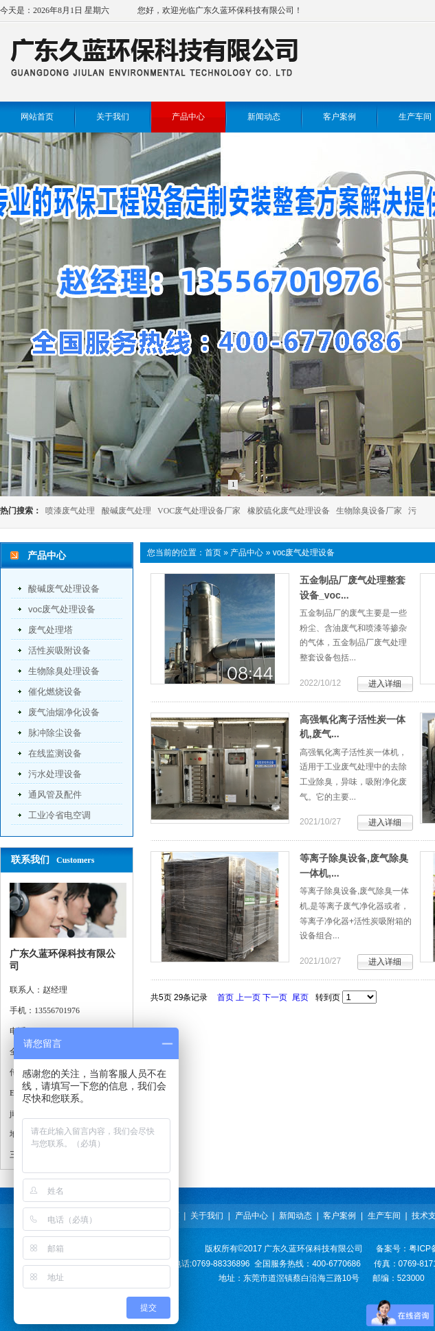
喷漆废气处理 (70, 511)
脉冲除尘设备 (55, 733)
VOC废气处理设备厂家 (199, 511)
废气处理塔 (50, 630)
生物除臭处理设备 (64, 671)
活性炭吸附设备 (59, 650)
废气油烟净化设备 (64, 712)
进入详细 (384, 683)
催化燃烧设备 (55, 691)
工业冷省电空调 (59, 815)
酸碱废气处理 (126, 511)
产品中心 (246, 552)
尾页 (300, 997)
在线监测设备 (55, 753)
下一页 (275, 997)
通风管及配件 (55, 794)
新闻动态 (295, 1215)
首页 (213, 552)
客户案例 (339, 1215)
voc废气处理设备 (62, 609)
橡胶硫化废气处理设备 (288, 511)
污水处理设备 (55, 774)
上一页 (248, 997)
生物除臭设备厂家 (369, 511)
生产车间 (384, 1215)
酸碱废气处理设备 (64, 588)
